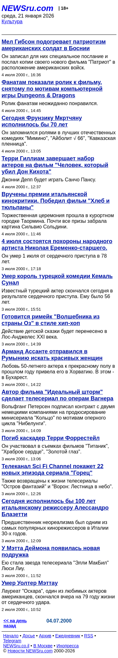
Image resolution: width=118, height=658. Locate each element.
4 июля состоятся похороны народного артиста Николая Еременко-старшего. (57, 244)
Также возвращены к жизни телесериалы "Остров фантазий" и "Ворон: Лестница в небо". (57, 483)
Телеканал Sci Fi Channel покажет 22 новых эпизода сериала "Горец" (53, 469)
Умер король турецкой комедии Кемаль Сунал (57, 279)
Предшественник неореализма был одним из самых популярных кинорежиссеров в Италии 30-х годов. (55, 528)
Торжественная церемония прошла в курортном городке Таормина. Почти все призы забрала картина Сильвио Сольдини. (58, 221)
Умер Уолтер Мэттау (30, 583)
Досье (28, 635)
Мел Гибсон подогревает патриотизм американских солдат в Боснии (54, 45)
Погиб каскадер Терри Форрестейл (51, 438)
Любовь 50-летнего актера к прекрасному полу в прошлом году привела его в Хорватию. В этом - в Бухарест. (58, 371)
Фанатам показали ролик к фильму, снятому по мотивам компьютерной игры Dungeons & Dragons (52, 89)
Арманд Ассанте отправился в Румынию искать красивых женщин (52, 354)
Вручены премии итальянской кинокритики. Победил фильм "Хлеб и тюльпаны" (56, 201)
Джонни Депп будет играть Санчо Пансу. (49, 179)
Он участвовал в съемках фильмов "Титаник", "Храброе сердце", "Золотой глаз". (55, 448)
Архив (45, 635)
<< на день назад (15, 623)
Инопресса (68, 645)
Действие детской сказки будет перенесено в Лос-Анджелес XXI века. (54, 334)
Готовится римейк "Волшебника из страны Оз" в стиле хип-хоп (51, 319)
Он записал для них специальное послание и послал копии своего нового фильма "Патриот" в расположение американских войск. (58, 62)
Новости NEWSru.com (30, 650)
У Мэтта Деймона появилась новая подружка (51, 551)
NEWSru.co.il (16, 645)
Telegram (12, 640)
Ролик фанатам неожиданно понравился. (50, 103)
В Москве (43, 645)
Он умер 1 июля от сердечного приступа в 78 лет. (54, 258)
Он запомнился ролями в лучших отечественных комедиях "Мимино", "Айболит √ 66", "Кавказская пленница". (58, 138)
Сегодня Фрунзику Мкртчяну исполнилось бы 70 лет (42, 121)
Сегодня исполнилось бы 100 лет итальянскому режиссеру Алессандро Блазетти (55, 507)
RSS (88, 635)
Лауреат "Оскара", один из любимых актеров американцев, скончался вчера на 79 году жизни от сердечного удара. (58, 596)
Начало (11, 635)
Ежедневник (67, 635)
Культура (12, 21)
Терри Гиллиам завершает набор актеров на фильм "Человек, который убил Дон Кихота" (55, 165)
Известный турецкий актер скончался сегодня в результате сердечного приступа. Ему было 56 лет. (57, 296)
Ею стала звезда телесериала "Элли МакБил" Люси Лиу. (55, 565)
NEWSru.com (27, 8)
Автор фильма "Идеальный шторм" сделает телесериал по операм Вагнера (57, 395)
